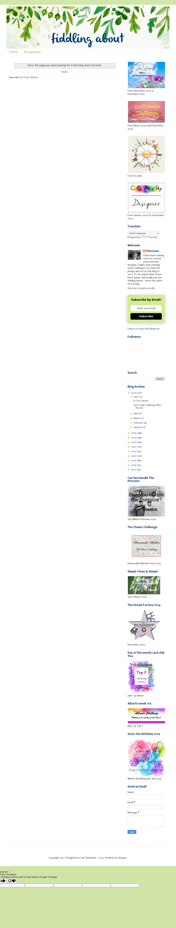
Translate (149, 237)
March (137, 418)
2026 (134, 393)
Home (14, 52)
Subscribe (146, 316)
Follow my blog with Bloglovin (144, 329)
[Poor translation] (12, 881)
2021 (134, 451)
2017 (134, 470)
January (138, 427)
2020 (134, 456)
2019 (134, 460)
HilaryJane (152, 251)
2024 (134, 437)
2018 (134, 465)
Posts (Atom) (30, 77)
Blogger (123, 858)
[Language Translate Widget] (144, 233)
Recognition (32, 52)
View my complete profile (141, 288)
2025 (134, 433)
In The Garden (140, 401)
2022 (134, 447)
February (139, 423)
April (136, 413)
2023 (134, 442)
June (136, 397)
